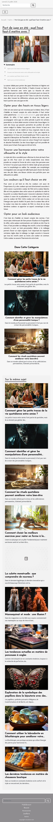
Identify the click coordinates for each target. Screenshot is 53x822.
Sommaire (10, 64)
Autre (10, 20)
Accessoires (26, 811)
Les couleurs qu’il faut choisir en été (18, 76)
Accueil (3, 20)
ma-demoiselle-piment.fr (26, 115)
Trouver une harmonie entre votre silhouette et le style (23, 72)
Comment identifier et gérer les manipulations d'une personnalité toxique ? (23, 454)
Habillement (26, 805)
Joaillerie (26, 814)
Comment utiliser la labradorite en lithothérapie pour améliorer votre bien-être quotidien (24, 736)
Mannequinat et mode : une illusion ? (25, 614)
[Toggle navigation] (5, 12)
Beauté (26, 808)
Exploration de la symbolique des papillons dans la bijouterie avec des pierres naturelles (25, 695)
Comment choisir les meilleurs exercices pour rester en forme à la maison (24, 536)
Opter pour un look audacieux (16, 80)
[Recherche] (15, 5)
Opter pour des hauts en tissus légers (18, 68)
